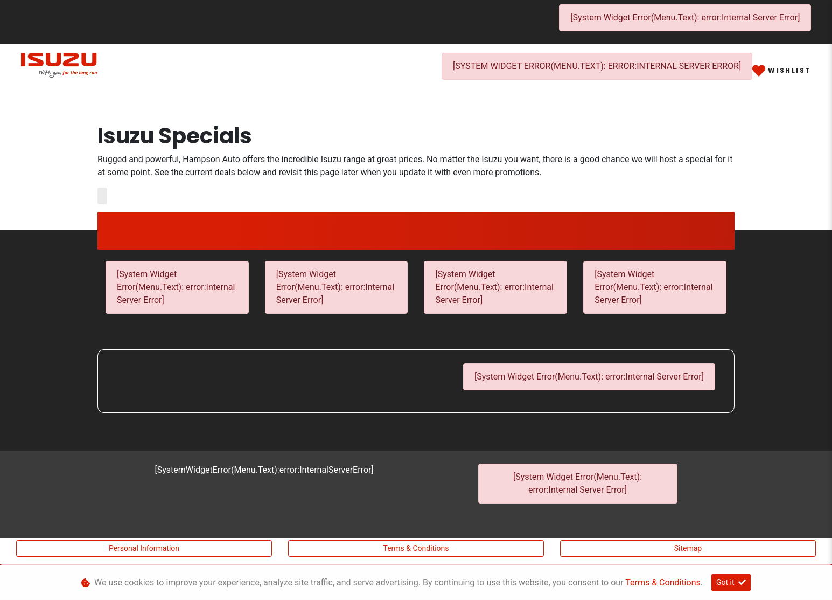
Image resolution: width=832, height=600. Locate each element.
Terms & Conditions (416, 548)
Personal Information (144, 548)
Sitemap (688, 548)
